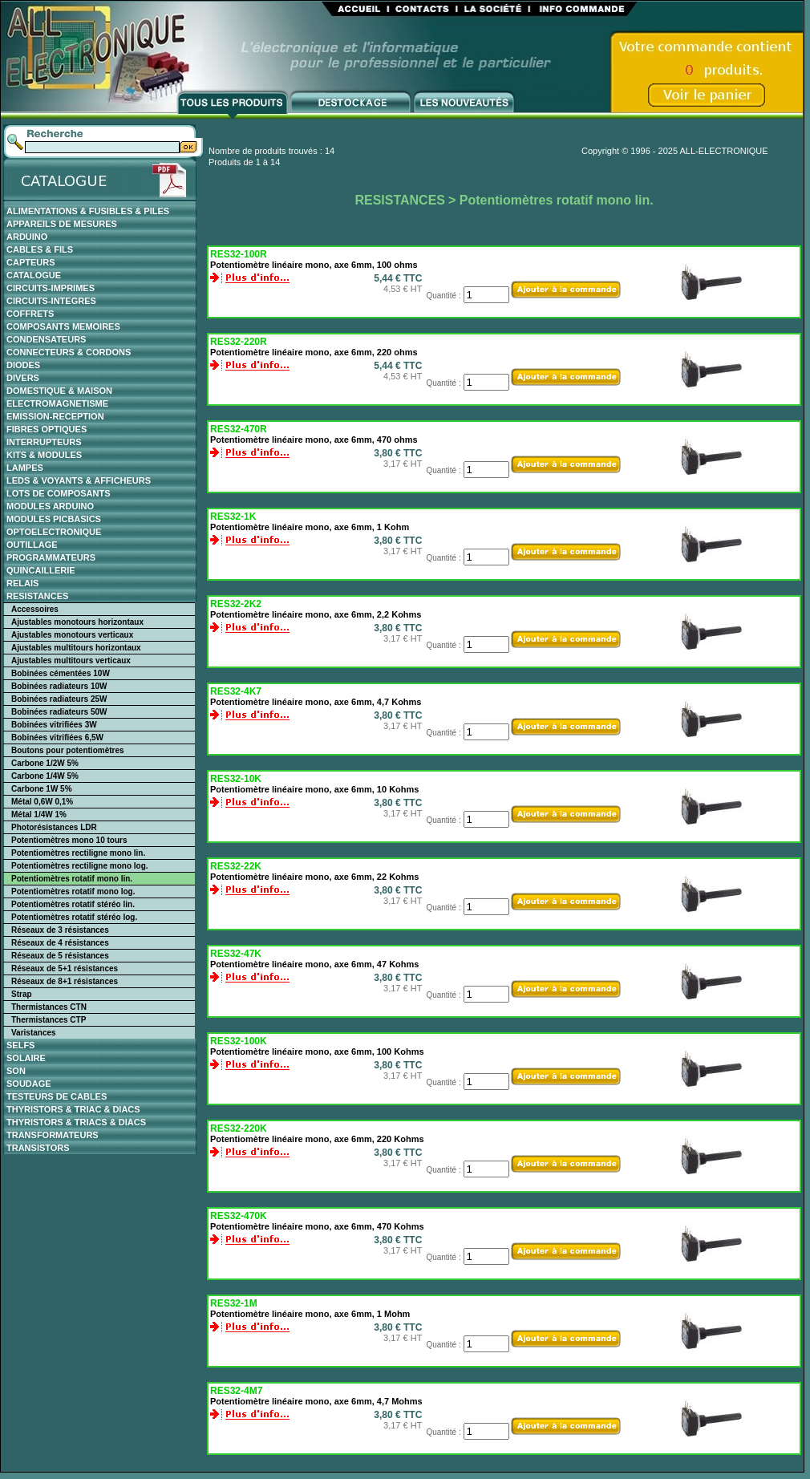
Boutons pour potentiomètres (67, 750)
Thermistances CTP (48, 1019)
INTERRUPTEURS (44, 442)
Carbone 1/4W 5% (45, 776)
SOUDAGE (28, 1083)
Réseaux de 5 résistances (60, 955)
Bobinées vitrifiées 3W (54, 724)
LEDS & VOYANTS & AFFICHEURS (78, 480)
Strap (21, 994)
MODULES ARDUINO (50, 506)
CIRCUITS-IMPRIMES (50, 288)
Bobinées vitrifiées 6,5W (57, 737)
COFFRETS (30, 313)
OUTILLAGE (32, 544)
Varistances (33, 1032)
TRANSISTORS (38, 1148)
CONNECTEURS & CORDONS (68, 352)
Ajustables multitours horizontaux (76, 647)
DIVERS (22, 378)
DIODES (23, 365)
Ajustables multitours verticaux (71, 660)
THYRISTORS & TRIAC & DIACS (73, 1109)
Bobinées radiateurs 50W (59, 711)
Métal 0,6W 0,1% (42, 801)
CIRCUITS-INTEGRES (51, 301)
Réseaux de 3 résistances (60, 930)
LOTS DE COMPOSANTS (58, 493)
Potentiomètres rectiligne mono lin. (78, 853)
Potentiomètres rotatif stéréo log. (74, 917)
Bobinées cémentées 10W (60, 673)
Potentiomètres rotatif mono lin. (71, 878)
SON (16, 1071)
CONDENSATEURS (46, 339)
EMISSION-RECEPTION (55, 416)
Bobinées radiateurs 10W (59, 686)
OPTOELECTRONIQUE (53, 532)
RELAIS (22, 583)
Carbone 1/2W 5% (45, 763)
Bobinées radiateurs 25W (59, 699)
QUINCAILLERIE (40, 570)
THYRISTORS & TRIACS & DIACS (76, 1122)
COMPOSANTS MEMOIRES (63, 326)
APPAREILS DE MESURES (61, 224)
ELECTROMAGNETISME (57, 403)
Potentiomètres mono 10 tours (69, 840)
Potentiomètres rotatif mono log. (73, 891)
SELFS (20, 1045)
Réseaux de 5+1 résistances (64, 968)
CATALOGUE (33, 275)
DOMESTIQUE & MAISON (59, 390)
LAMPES (24, 467)
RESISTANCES (37, 596)
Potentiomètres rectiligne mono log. (79, 865)
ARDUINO (26, 236)
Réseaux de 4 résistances (60, 942)
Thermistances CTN (49, 1007)
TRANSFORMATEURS (52, 1135)
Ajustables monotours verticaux (72, 634)
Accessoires (35, 609)
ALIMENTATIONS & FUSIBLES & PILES (87, 211)
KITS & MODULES (44, 455)
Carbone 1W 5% (41, 788)
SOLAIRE (26, 1058)
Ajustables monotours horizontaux (77, 622)
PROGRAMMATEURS (50, 557)
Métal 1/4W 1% (39, 814)
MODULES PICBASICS (53, 519)
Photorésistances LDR (54, 827)
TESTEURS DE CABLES (56, 1096)
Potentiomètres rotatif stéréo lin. (73, 904)
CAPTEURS (30, 262)
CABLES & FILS (39, 249)
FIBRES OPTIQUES (46, 429)
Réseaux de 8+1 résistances (64, 981)
